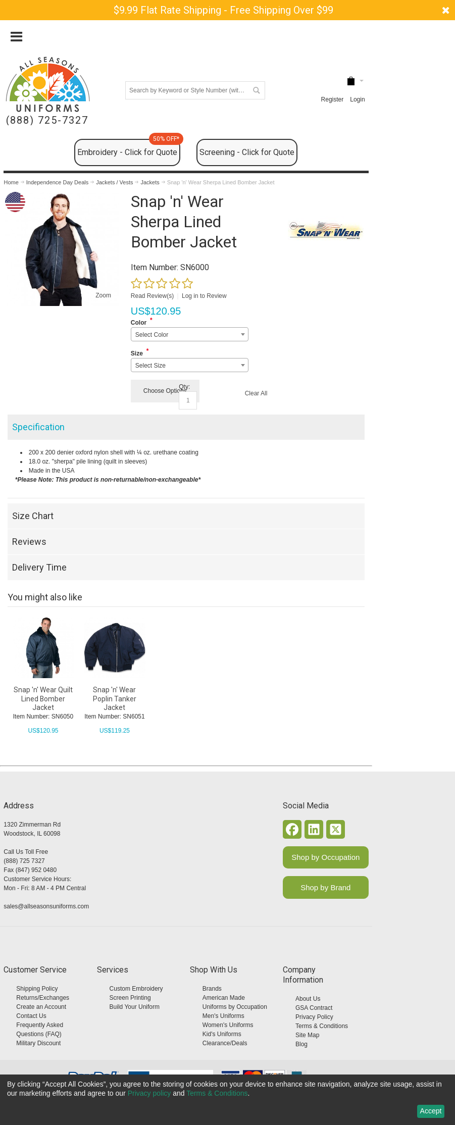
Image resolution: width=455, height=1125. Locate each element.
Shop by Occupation (325, 857)
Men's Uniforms (223, 1015)
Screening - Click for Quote (246, 152)
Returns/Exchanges (42, 997)
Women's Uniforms (228, 1025)
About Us (307, 998)
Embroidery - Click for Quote (128, 148)
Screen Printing (130, 997)
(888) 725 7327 (24, 860)
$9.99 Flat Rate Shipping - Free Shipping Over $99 (223, 10)
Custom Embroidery (136, 988)
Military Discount (38, 1043)
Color (138, 322)
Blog (301, 1044)
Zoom (103, 295)
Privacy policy (149, 1093)
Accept (431, 1111)
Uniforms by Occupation (235, 1006)
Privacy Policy (314, 1016)
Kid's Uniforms (222, 1034)
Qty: (184, 386)
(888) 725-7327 (47, 120)
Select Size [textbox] (150, 365)
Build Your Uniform (135, 1006)
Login (357, 99)
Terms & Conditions (321, 1026)
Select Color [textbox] (151, 334)
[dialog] (227, 1100)
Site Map (307, 1035)
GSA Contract (313, 1007)
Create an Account (41, 1006)
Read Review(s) (152, 295)
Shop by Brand (325, 887)
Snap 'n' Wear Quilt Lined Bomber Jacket (43, 698)
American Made (224, 997)
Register (332, 99)
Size (137, 353)
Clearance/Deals (225, 1043)
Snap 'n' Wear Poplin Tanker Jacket (114, 698)
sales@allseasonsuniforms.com (46, 906)
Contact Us (31, 1015)
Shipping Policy (37, 988)
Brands (212, 988)
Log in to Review (204, 295)
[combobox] (189, 334)
